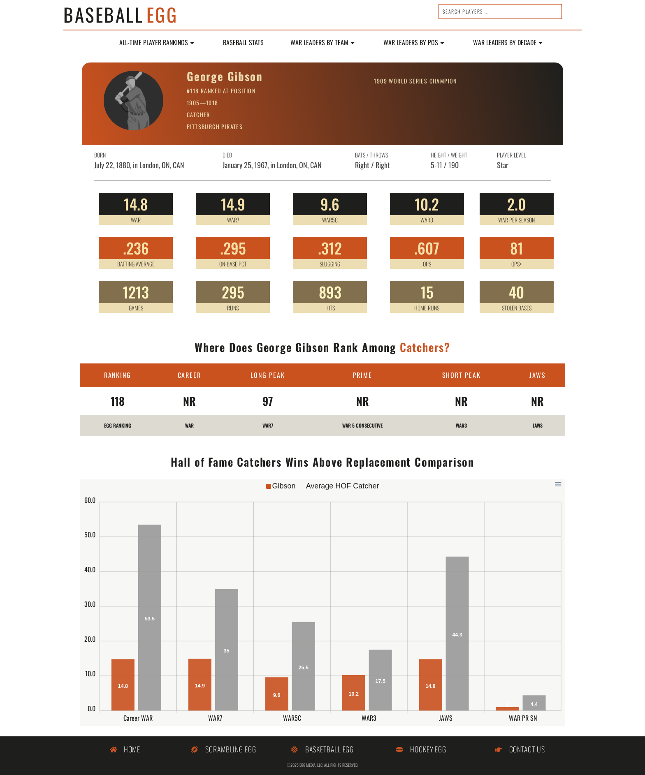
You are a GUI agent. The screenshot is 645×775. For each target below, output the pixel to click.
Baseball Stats (243, 43)
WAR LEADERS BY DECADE (508, 43)
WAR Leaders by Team (322, 43)
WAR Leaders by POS (413, 43)
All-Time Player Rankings (156, 43)
